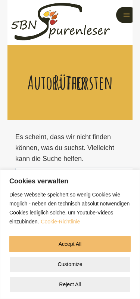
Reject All (70, 284)
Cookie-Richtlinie (60, 222)
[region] (70, 234)
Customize (69, 264)
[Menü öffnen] (126, 15)
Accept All (70, 244)
